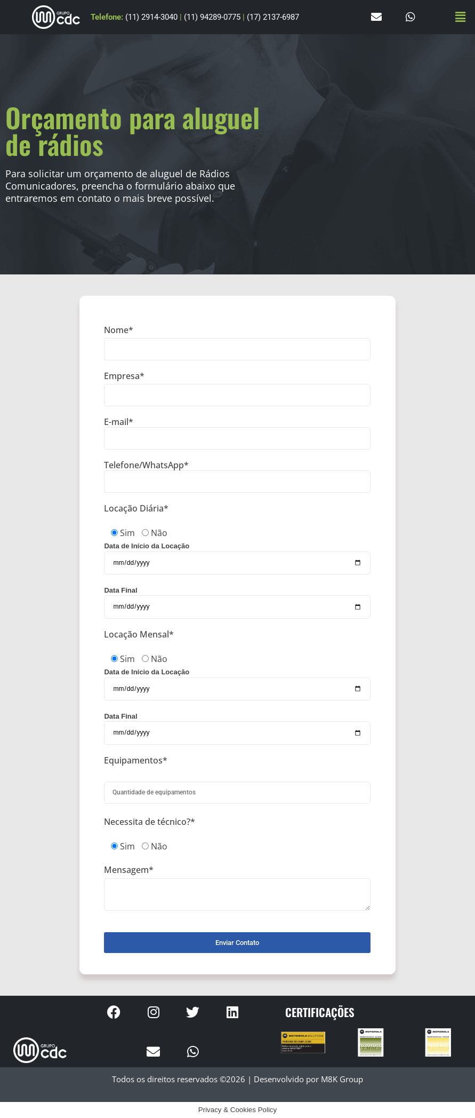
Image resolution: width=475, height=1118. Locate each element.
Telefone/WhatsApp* (237, 476)
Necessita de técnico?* (149, 822)
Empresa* (237, 388)
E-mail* (237, 433)
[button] (461, 17)
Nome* (237, 342)
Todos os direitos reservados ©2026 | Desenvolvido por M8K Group (237, 1079)
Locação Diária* (136, 508)
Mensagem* (237, 888)
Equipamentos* (135, 760)
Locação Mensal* (139, 634)
